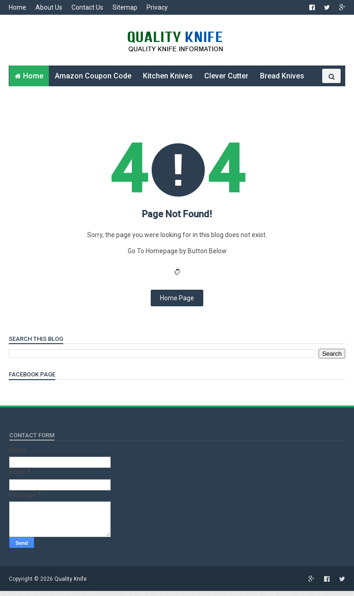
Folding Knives (40, 99)
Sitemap (125, 7)
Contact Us (88, 7)
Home (18, 7)
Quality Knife (71, 584)
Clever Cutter (226, 78)
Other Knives (97, 99)
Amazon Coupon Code (93, 78)
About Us (49, 7)
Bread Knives (282, 78)
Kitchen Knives (168, 78)
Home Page (177, 303)
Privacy (157, 7)
